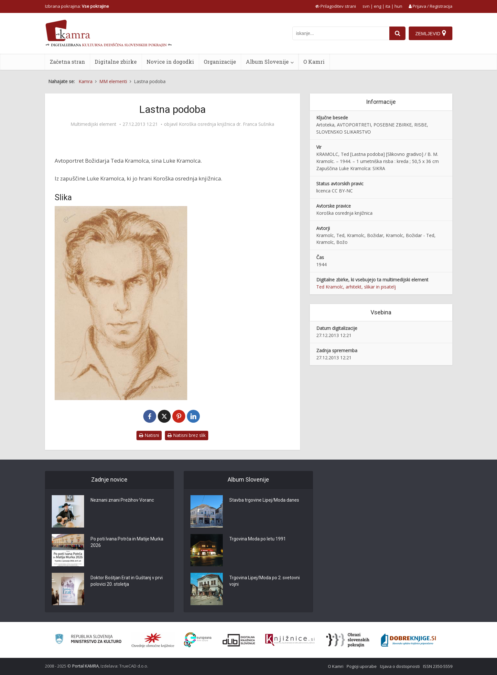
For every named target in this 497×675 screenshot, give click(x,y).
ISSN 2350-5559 (437, 666)
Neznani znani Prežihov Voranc (122, 500)
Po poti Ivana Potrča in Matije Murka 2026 (127, 542)
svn (366, 6)
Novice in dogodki (170, 61)
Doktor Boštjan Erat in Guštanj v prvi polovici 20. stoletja (127, 581)
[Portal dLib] (239, 640)
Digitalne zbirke (116, 61)
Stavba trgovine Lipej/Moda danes (264, 500)
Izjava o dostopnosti (400, 666)
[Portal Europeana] (198, 640)
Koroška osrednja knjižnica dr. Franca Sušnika (226, 124)
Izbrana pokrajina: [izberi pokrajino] (77, 6)
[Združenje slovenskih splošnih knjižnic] (290, 640)
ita (387, 6)
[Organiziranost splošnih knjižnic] (153, 640)
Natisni (149, 435)
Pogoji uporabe (362, 666)
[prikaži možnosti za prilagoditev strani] (335, 6)
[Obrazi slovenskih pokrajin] (348, 640)
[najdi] (397, 33)
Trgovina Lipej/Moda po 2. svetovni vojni (264, 581)
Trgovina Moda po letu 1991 (257, 538)
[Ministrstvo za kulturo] (88, 640)
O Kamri (314, 61)
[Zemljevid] (430, 33)
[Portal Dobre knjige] (408, 640)
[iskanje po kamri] (340, 33)
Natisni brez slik (186, 435)
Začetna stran (67, 61)
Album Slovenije (267, 61)
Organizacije (220, 61)
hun (398, 6)
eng (377, 6)
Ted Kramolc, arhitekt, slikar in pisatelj (356, 287)
